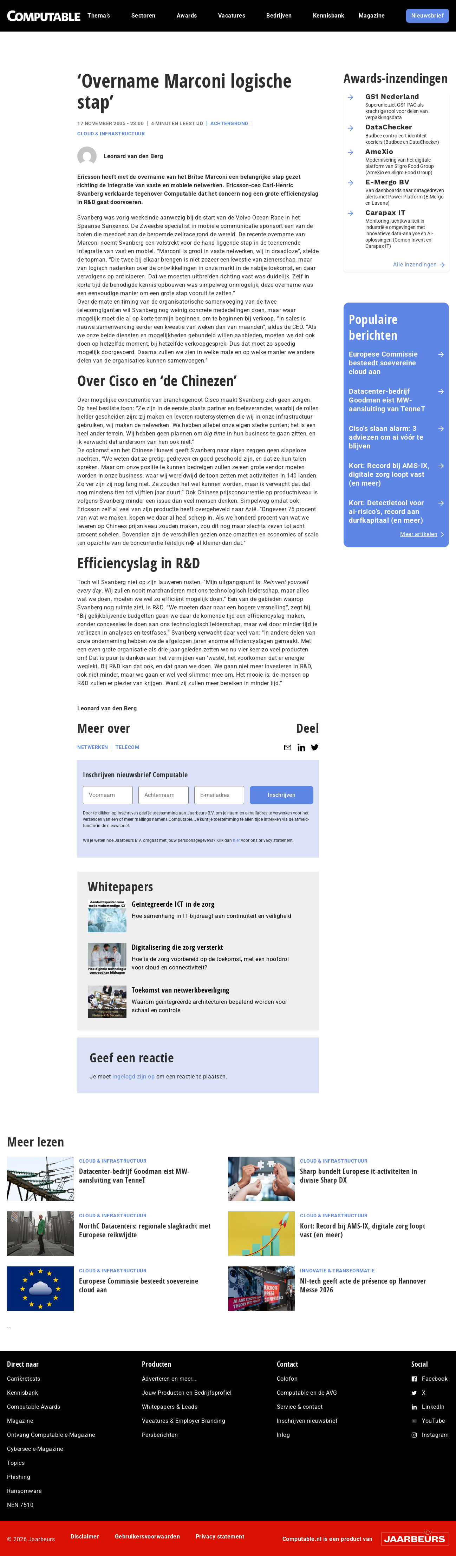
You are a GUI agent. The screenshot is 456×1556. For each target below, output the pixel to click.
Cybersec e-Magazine (35, 1449)
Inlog (283, 1435)
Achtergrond (229, 123)
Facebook (435, 1378)
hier (236, 840)
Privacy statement (220, 1536)
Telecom (127, 747)
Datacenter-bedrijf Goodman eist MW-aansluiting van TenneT (387, 400)
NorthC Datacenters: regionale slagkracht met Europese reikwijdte (144, 1230)
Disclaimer (85, 1536)
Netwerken (92, 747)
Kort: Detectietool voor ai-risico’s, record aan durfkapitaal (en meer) (386, 512)
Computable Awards (33, 1406)
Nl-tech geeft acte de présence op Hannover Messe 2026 (363, 1285)
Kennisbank (22, 1392)
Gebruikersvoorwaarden (147, 1536)
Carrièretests (23, 1378)
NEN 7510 (20, 1505)
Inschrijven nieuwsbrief (307, 1421)
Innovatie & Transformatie (337, 1270)
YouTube (433, 1421)
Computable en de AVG (307, 1392)
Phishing (18, 1477)
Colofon (287, 1378)
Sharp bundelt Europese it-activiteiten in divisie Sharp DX (358, 1175)
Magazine (20, 1421)
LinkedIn (433, 1406)
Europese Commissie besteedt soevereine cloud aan (383, 363)
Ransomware (24, 1491)
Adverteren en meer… (169, 1378)
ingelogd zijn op (133, 1076)
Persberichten (160, 1435)
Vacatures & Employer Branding (184, 1421)
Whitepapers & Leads (170, 1406)
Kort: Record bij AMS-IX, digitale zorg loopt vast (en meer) (389, 474)
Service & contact (300, 1406)
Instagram (435, 1435)
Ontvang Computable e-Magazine (51, 1435)
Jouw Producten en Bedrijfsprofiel (187, 1392)
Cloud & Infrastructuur (111, 133)
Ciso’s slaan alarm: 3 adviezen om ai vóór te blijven (386, 437)
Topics (16, 1463)
